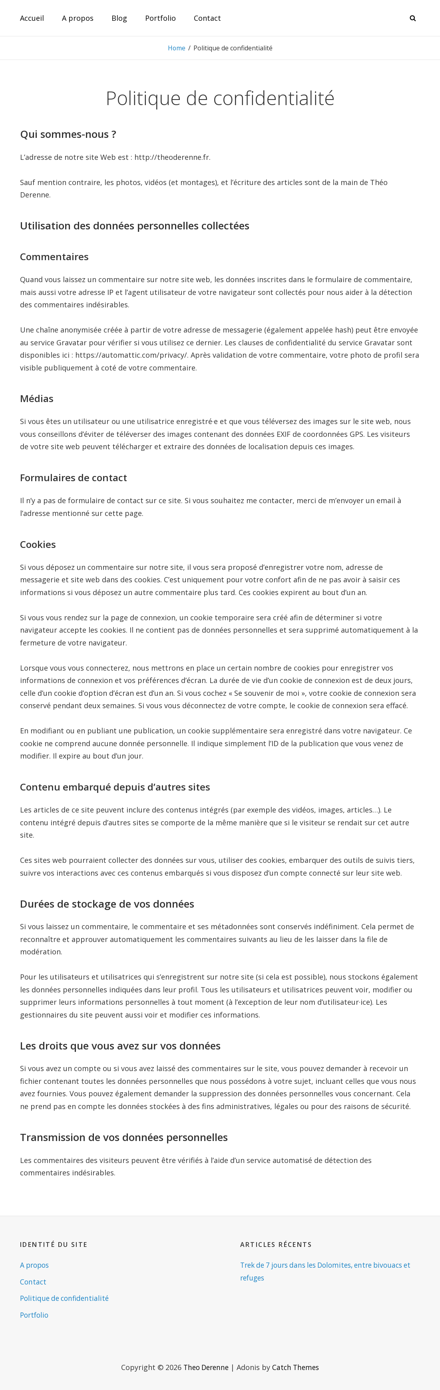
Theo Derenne (205, 1367)
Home (176, 48)
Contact (207, 18)
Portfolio (160, 18)
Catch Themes (297, 1367)
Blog (119, 18)
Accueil (32, 18)
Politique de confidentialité (66, 1298)
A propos (78, 18)
